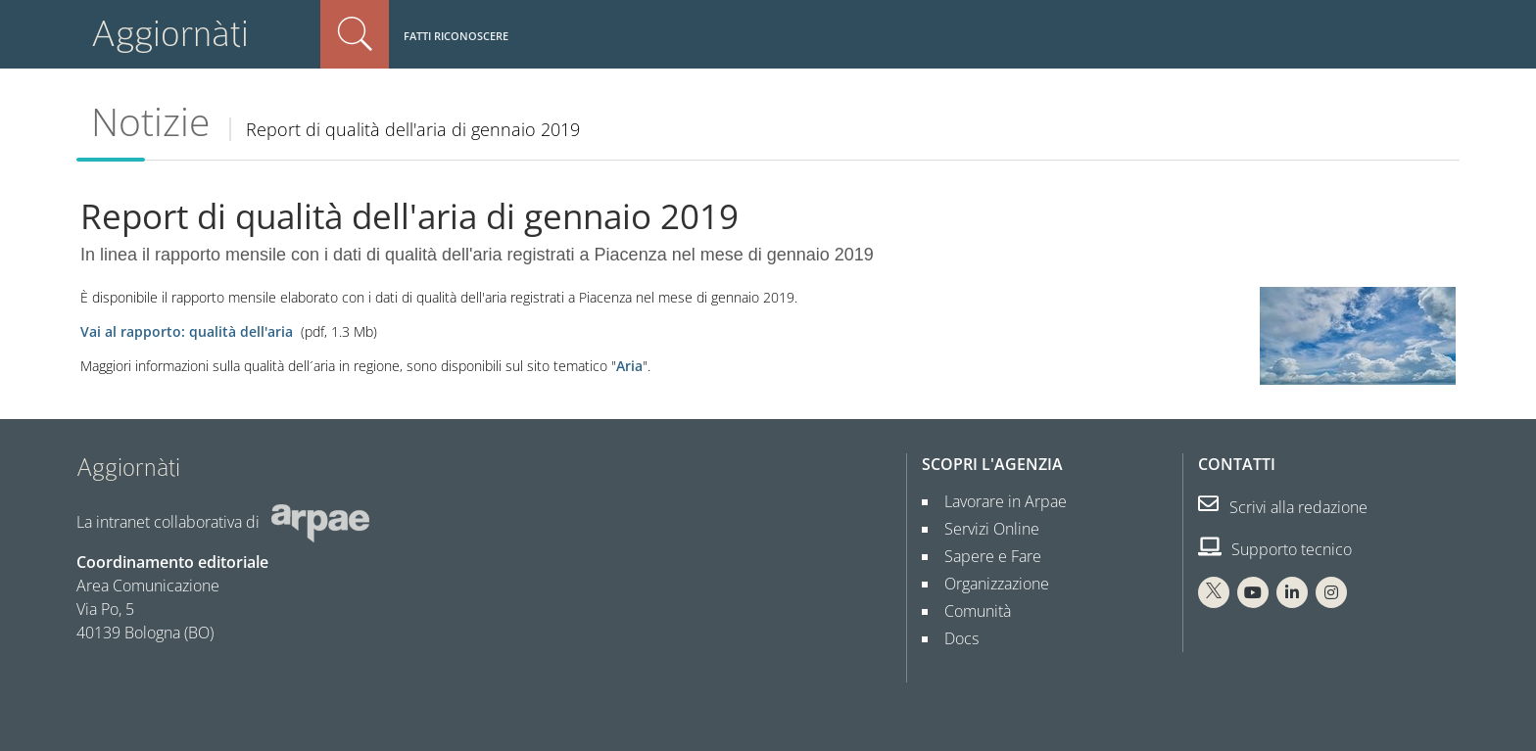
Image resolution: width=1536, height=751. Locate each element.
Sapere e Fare (984, 556)
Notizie (150, 121)
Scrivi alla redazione (1283, 507)
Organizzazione (988, 583)
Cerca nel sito (354, 34)
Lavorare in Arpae (997, 501)
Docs (953, 638)
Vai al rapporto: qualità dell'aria (188, 331)
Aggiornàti (170, 34)
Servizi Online (984, 529)
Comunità (969, 611)
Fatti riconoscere (456, 35)
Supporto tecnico (1275, 549)
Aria (629, 365)
